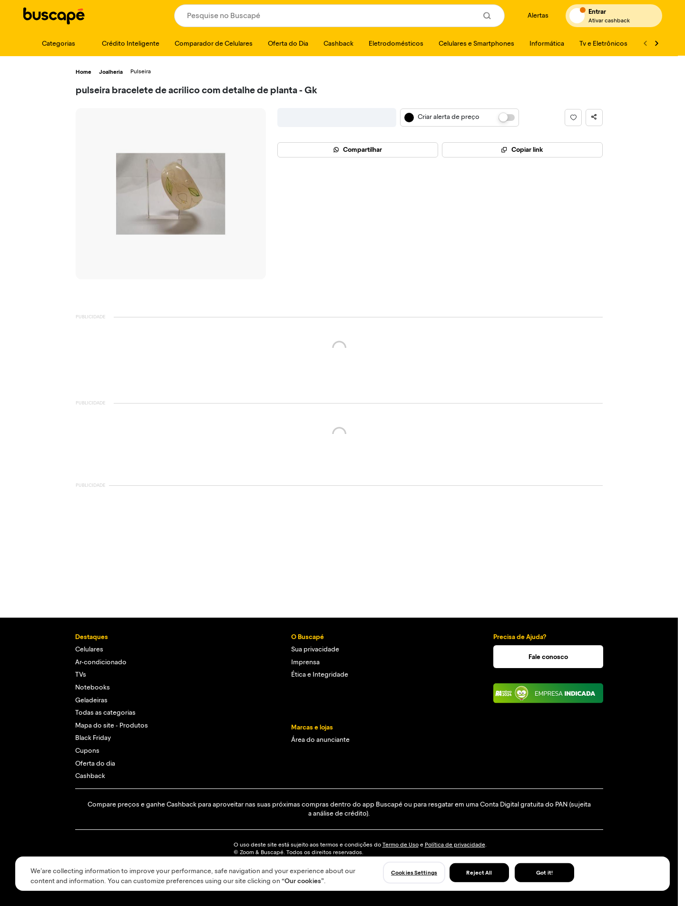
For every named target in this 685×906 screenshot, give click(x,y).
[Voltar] (645, 43)
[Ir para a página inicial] (54, 15)
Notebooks (92, 687)
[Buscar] (487, 15)
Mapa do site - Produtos (111, 725)
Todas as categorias (105, 713)
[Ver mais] (656, 43)
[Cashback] (338, 43)
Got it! (544, 872)
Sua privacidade (315, 649)
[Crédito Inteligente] (125, 43)
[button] (573, 117)
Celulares (89, 649)
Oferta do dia (95, 763)
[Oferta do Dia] (288, 43)
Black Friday (93, 738)
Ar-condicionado (101, 662)
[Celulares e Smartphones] (476, 43)
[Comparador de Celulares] (213, 43)
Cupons (87, 751)
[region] (342, 874)
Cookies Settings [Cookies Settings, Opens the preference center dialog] (414, 872)
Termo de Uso (400, 844)
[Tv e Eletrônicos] (603, 43)
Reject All (479, 872)
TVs (80, 674)
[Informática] (547, 43)
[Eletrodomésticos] (396, 43)
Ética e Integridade (319, 674)
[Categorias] (53, 43)
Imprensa (305, 662)
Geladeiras (91, 700)
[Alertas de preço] (535, 16)
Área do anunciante (320, 740)
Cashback (90, 776)
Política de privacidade (455, 844)
